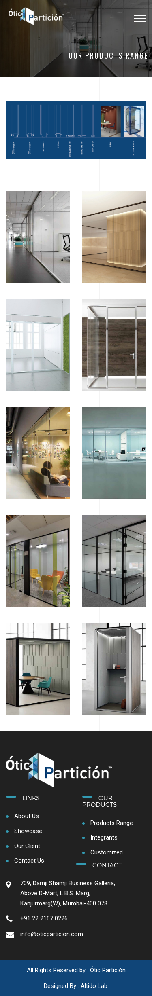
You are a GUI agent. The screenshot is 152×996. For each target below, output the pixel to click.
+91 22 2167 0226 (44, 918)
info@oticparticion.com (51, 934)
